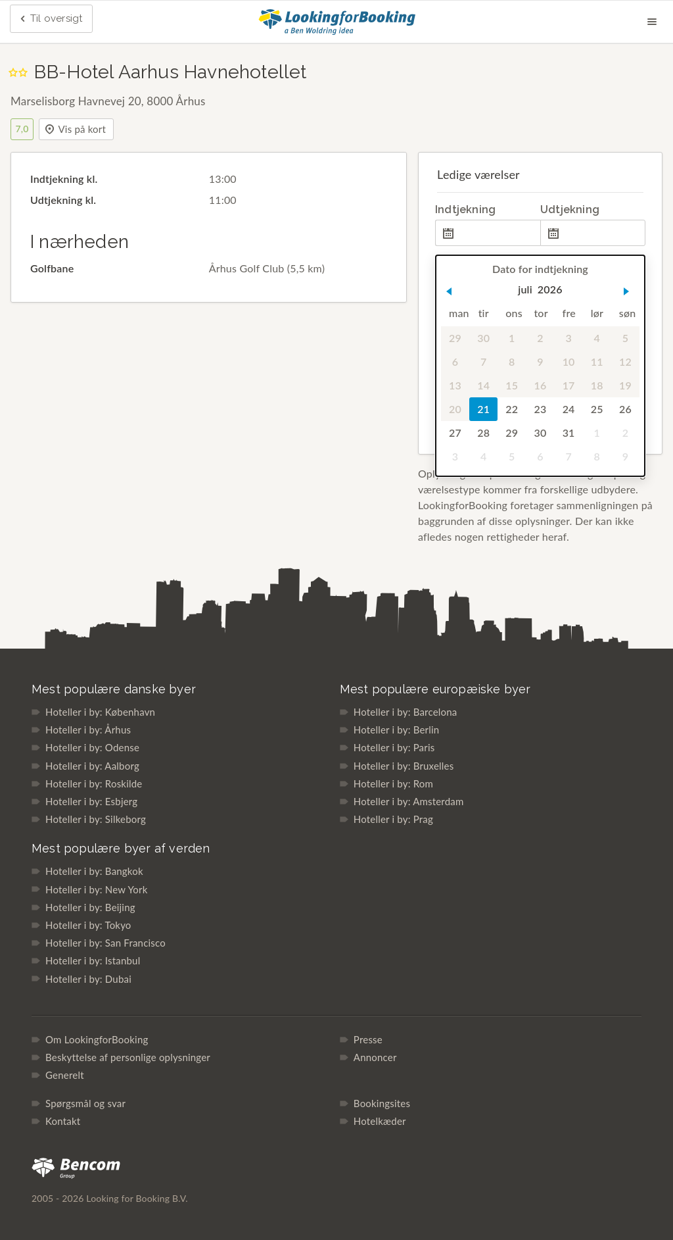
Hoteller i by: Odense (92, 747)
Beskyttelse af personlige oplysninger (127, 1057)
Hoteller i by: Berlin (396, 729)
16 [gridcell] (540, 385)
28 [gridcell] (483, 432)
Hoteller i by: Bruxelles (404, 766)
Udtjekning (569, 209)
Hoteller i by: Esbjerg (91, 801)
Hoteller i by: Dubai (88, 979)
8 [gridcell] (512, 361)
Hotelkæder (380, 1121)
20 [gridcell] (455, 409)
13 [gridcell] (455, 385)
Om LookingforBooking (96, 1039)
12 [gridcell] (625, 361)
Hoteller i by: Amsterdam (409, 801)
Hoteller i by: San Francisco (105, 943)
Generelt (64, 1075)
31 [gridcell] (569, 432)
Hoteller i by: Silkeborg (95, 819)
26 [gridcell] (625, 409)
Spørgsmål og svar (85, 1103)
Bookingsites (382, 1103)
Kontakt (62, 1121)
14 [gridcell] (483, 385)
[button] (448, 291)
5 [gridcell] (625, 338)
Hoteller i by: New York (96, 889)
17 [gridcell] (569, 385)
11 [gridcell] (597, 361)
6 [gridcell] (455, 361)
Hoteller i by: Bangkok (94, 871)
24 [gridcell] (569, 409)
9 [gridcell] (540, 361)
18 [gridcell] (597, 385)
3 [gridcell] (568, 338)
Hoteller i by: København (100, 712)
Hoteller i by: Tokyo (88, 925)
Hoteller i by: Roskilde (93, 783)
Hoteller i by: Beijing (90, 907)
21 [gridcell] (483, 409)
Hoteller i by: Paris (394, 747)
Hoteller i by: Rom (393, 783)
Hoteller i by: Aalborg (92, 766)
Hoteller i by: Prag (393, 819)
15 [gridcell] (511, 385)
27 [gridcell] (455, 432)
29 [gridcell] (455, 338)
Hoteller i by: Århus (88, 729)
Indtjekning (465, 209)
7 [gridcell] (483, 361)
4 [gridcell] (597, 338)
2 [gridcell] (540, 338)
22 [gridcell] (511, 409)
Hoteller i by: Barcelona (405, 712)
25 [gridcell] (597, 409)
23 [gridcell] (540, 409)
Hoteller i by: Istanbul (92, 960)
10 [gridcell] (569, 361)
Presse (368, 1039)
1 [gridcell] (512, 338)
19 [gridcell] (625, 385)
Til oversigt (50, 19)
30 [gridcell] (483, 338)
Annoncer (375, 1057)
